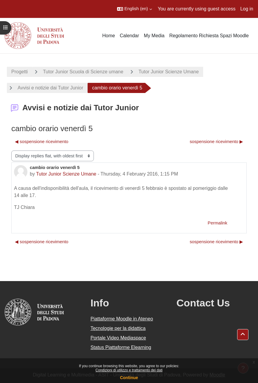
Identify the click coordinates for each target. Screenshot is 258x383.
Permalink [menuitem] (217, 223)
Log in (246, 8)
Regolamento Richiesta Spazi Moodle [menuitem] (209, 35)
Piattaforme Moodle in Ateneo (122, 318)
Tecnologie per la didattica (118, 328)
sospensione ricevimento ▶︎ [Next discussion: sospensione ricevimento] (216, 141)
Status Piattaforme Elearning (121, 347)
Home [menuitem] (108, 35)
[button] (134, 9)
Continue (129, 377)
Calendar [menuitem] (129, 35)
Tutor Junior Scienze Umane (169, 71)
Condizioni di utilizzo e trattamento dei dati (129, 370)
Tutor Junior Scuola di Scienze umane (83, 71)
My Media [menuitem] (154, 35)
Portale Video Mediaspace (118, 337)
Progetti (19, 71)
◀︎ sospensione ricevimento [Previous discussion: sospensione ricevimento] (41, 141)
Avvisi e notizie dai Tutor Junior (50, 87)
